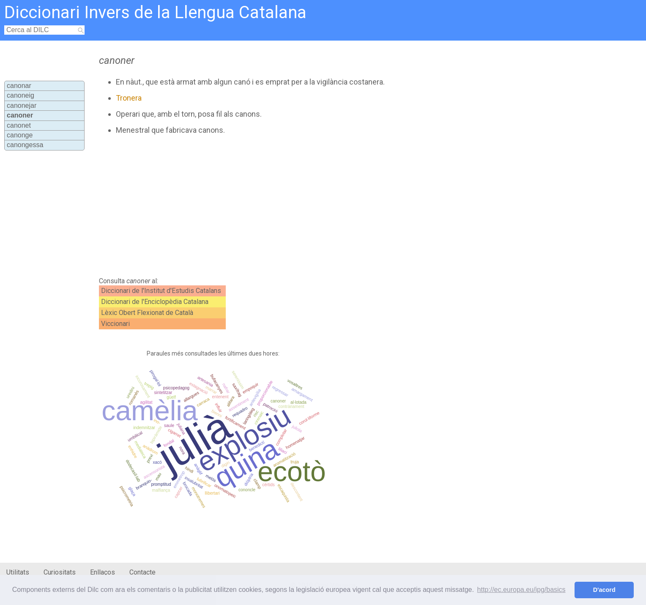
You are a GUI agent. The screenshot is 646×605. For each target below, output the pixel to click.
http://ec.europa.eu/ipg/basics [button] (521, 589)
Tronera (129, 97)
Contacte (142, 572)
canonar (19, 85)
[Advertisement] (282, 206)
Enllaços (102, 572)
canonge (20, 135)
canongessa (25, 144)
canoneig (20, 95)
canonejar (21, 105)
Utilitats (17, 572)
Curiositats (60, 572)
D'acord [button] (604, 589)
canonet (19, 125)
